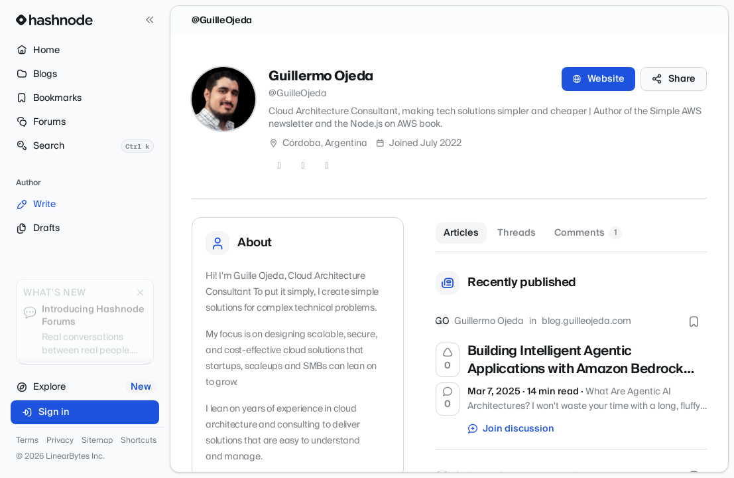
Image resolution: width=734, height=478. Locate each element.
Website (598, 79)
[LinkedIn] (326, 166)
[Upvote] (447, 360)
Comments (588, 233)
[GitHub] (303, 166)
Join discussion (511, 429)
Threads (516, 233)
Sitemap (97, 441)
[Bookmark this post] (693, 321)
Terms (27, 441)
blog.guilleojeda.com (586, 321)
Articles (461, 233)
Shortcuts (138, 441)
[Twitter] (279, 166)
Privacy (60, 441)
